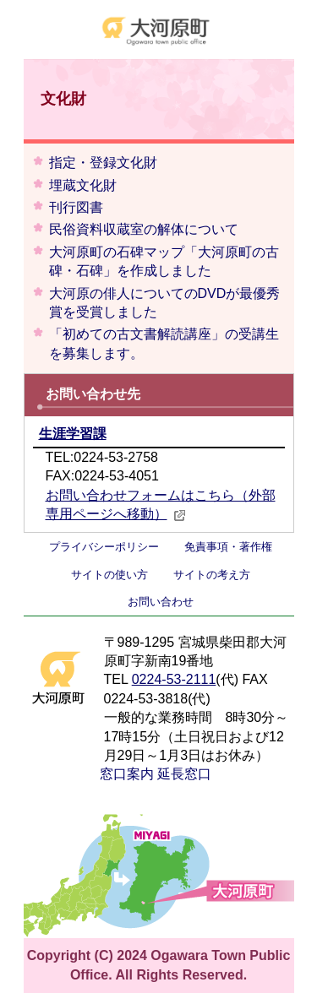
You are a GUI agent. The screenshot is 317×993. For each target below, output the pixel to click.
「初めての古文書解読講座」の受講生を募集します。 (164, 343)
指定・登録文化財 (103, 162)
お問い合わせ (161, 601)
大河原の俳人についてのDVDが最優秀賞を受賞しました (165, 302)
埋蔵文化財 (83, 185)
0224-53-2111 (174, 679)
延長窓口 (184, 774)
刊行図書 (76, 207)
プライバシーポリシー (104, 546)
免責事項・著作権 (228, 546)
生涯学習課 (73, 433)
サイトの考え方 (211, 574)
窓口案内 (127, 774)
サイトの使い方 (109, 574)
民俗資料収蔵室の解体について (143, 229)
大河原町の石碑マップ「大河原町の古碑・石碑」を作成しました (164, 261)
